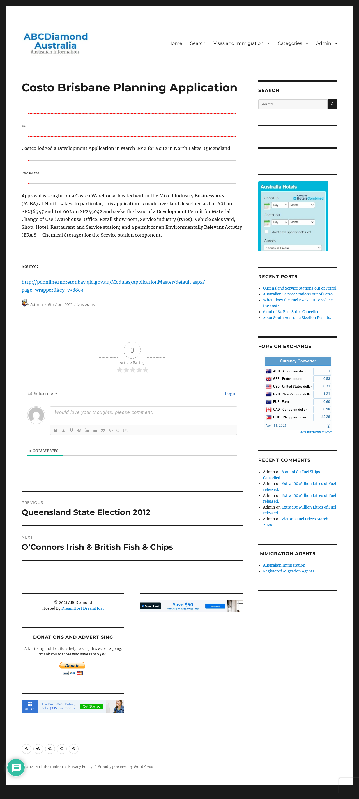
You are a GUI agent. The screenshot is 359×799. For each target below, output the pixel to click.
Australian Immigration (284, 565)
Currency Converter (298, 361)
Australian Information (42, 766)
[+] (126, 430)
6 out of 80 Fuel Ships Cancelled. (291, 312)
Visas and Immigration (238, 43)
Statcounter (13, 795)
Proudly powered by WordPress (125, 766)
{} (118, 430)
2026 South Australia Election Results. (297, 317)
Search (198, 43)
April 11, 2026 (276, 426)
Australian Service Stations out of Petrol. (299, 294)
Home (175, 43)
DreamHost (71, 608)
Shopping (86, 304)
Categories (290, 43)
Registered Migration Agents (288, 571)
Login (230, 393)
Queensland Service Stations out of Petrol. (300, 288)
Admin (323, 43)
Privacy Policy (80, 766)
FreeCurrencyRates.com (315, 432)
